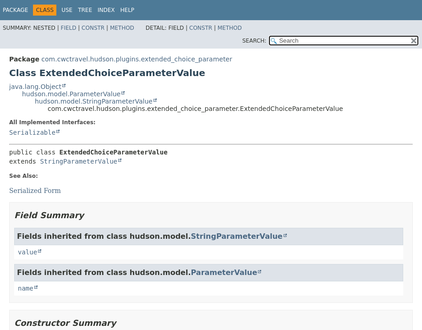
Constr (93, 28)
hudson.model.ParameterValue (71, 94)
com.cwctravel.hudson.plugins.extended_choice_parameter (136, 59)
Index (106, 10)
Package (15, 10)
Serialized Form (35, 190)
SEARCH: (254, 41)
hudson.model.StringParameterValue (94, 101)
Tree (85, 10)
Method (122, 28)
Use (66, 10)
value (27, 252)
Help (128, 10)
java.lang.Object (35, 86)
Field (68, 28)
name (25, 288)
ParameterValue (224, 272)
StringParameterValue (78, 161)
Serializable (32, 132)
